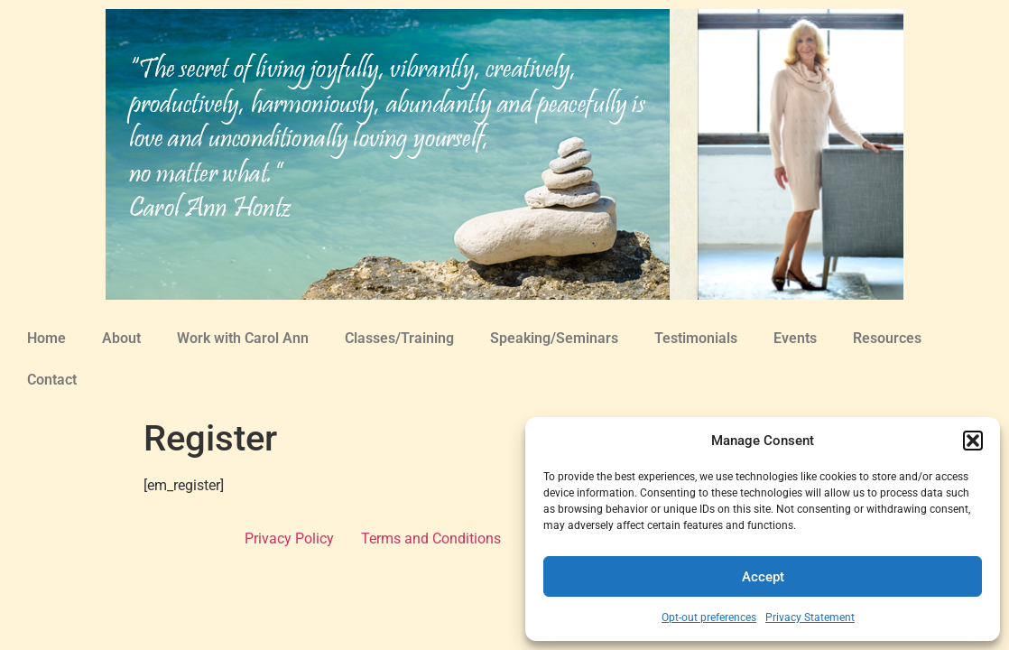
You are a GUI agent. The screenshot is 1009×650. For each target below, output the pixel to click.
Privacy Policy (289, 538)
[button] (973, 441)
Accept (763, 577)
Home (46, 338)
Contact (52, 379)
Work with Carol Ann (243, 338)
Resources (887, 338)
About (121, 338)
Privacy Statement (810, 617)
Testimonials (695, 338)
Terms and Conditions (431, 538)
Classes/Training (399, 338)
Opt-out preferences (709, 617)
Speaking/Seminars (554, 338)
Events (795, 338)
